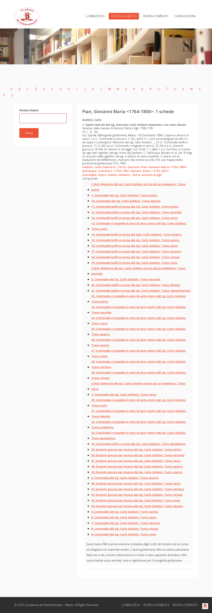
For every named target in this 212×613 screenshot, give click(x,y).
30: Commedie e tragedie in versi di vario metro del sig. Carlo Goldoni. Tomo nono (138, 402)
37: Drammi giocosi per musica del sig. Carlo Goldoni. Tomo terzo (136, 461)
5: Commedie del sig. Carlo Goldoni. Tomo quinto (124, 512)
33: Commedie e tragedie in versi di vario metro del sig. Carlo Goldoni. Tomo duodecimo (138, 435)
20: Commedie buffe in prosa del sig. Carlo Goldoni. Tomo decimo (135, 285)
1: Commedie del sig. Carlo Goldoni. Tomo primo (124, 195)
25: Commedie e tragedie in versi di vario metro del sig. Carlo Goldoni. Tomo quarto (138, 331)
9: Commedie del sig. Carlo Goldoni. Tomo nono (123, 534)
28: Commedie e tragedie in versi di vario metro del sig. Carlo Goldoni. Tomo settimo (138, 364)
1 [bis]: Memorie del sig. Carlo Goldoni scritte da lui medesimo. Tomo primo (138, 186)
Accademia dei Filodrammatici (44, 605)
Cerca (29, 133)
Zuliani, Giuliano (120, 175)
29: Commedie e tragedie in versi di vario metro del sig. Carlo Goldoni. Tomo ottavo (138, 375)
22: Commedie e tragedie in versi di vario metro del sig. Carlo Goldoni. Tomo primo (138, 298)
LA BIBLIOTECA (95, 16)
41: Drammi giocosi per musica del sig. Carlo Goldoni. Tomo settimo (137, 489)
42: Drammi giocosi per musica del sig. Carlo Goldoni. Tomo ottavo (137, 495)
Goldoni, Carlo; (92, 167)
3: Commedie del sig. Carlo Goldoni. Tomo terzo (123, 394)
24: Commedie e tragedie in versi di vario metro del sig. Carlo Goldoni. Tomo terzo (138, 320)
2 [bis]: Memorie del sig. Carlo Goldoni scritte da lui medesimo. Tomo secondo (138, 270)
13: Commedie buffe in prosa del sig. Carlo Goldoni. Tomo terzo (134, 218)
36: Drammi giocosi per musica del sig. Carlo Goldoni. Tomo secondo (138, 455)
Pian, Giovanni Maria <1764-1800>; (164, 167)
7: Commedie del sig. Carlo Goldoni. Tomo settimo (125, 523)
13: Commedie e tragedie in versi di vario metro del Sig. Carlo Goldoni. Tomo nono (138, 226)
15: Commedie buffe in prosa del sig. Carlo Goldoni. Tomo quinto (135, 240)
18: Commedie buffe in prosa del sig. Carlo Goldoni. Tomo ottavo (135, 257)
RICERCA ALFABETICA (124, 16)
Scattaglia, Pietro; (94, 175)
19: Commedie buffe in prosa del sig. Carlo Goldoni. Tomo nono (134, 263)
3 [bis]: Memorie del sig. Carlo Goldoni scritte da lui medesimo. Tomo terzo (138, 386)
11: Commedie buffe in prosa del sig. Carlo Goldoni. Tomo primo (134, 206)
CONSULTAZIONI (185, 16)
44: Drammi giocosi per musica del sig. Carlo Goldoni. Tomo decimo (137, 506)
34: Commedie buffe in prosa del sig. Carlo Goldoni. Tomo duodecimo (138, 444)
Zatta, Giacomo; (129, 167)
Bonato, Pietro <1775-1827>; (150, 171)
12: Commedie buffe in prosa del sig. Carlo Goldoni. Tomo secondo (136, 212)
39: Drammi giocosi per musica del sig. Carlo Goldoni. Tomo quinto (136, 472)
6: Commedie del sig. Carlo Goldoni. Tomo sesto (123, 517)
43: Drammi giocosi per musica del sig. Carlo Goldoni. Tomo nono (135, 500)
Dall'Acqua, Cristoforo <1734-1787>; (106, 171)
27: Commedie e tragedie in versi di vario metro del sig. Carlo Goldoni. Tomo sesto (138, 353)
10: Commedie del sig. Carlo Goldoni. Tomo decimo (126, 201)
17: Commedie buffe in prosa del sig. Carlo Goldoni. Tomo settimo (136, 251)
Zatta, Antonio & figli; (147, 175)
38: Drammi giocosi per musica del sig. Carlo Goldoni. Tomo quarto (137, 466)
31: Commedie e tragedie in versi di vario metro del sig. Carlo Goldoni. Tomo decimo (138, 413)
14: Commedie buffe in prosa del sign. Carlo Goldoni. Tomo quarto (136, 234)
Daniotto (110, 167)
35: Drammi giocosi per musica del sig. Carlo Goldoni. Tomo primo (136, 449)
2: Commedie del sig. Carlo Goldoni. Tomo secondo (125, 279)
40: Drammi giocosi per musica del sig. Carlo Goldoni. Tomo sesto (136, 483)
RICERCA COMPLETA (155, 16)
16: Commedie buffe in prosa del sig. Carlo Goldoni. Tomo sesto (134, 246)
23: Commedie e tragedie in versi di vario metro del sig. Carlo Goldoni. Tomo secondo (138, 309)
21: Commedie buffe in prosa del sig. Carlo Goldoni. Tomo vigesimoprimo (141, 290)
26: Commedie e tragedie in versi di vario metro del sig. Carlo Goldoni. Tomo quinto (138, 342)
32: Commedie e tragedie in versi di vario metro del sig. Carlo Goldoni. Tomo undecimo (138, 424)
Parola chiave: (29, 110)
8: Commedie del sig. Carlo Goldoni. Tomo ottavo (124, 529)
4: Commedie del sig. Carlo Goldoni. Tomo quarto (125, 478)
